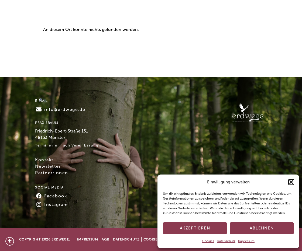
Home (85, 14)
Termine (110, 14)
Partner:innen (51, 172)
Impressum (246, 241)
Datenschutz (226, 241)
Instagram (56, 204)
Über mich (176, 14)
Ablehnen (262, 228)
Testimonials (210, 14)
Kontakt (245, 14)
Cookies (208, 241)
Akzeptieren (195, 228)
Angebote (142, 14)
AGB (105, 239)
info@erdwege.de (64, 109)
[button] (291, 182)
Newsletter (48, 166)
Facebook (55, 196)
